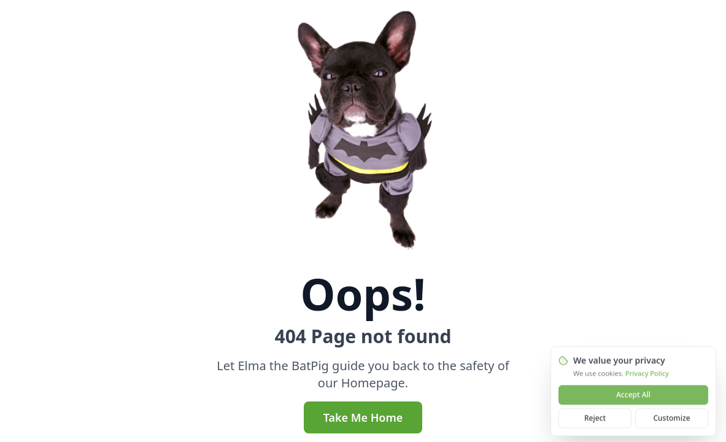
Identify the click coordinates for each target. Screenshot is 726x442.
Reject (595, 419)
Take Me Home (363, 417)
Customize (671, 419)
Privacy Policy (647, 375)
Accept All (633, 396)
